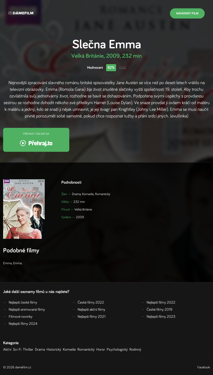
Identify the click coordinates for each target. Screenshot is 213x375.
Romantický (86, 349)
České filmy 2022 (88, 302)
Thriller (29, 349)
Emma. (17, 263)
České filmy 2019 (156, 310)
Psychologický (118, 349)
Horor (101, 349)
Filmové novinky (17, 317)
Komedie (70, 349)
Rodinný (136, 349)
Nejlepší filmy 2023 (158, 317)
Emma (7, 263)
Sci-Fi (18, 349)
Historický (55, 349)
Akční (8, 349)
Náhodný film (187, 13)
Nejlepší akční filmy (88, 310)
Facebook (203, 367)
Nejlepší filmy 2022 (158, 302)
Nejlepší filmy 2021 (88, 317)
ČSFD (122, 67)
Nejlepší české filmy (20, 302)
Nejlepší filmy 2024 (20, 324)
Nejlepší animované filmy (24, 310)
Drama (41, 349)
